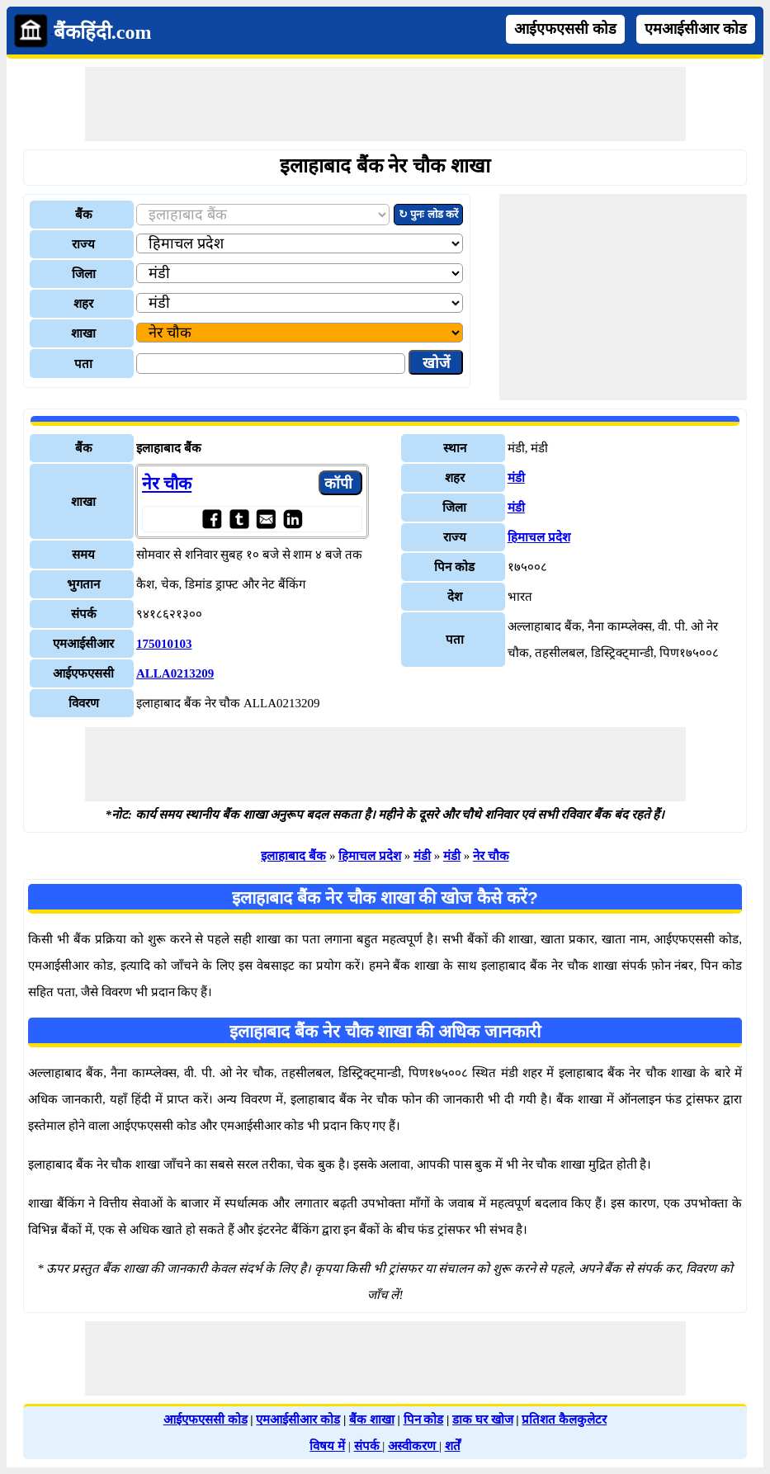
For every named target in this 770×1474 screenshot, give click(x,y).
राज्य (83, 244)
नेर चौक (166, 484)
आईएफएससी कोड (565, 29)
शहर (83, 303)
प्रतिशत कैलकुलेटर (564, 1419)
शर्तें (453, 1446)
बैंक (83, 214)
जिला (84, 274)
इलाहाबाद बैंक (293, 855)
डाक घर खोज (482, 1419)
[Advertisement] (385, 104)
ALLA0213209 (175, 673)
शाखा (83, 333)
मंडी (516, 477)
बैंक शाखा (371, 1419)
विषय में (327, 1446)
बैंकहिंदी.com (103, 32)
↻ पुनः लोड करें (428, 214)
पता (83, 364)
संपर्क (368, 1446)
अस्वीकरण (413, 1446)
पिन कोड (424, 1419)
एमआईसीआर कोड (696, 29)
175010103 (164, 643)
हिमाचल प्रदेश (539, 537)
